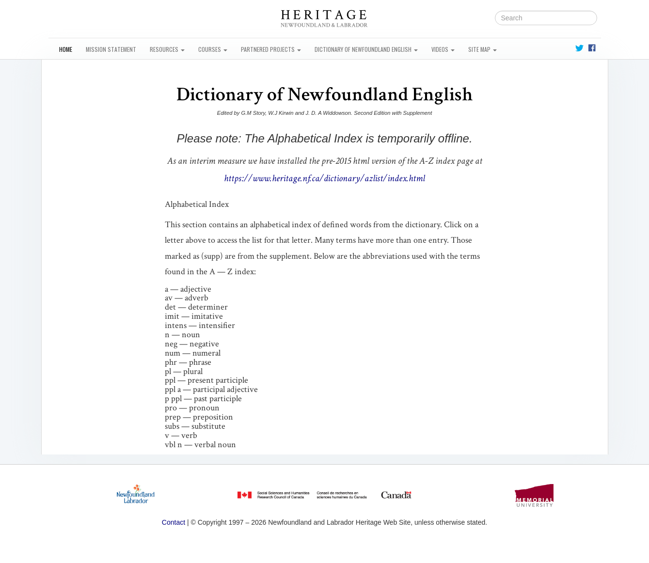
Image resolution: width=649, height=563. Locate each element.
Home (65, 49)
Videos (443, 49)
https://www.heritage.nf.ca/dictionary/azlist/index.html (324, 178)
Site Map (482, 49)
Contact (173, 522)
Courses (212, 49)
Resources (167, 49)
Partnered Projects (271, 49)
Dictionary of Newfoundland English (366, 49)
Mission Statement (111, 49)
